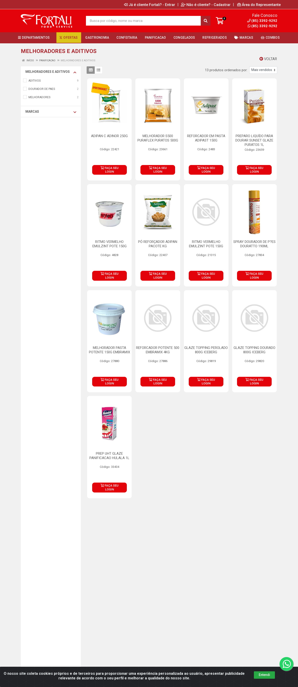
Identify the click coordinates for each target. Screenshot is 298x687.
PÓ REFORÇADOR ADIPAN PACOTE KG (157, 244)
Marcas (50, 112)
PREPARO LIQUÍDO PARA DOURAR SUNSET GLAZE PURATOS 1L (254, 140)
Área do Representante (259, 4)
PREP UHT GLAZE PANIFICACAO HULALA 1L (109, 455)
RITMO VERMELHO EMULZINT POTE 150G (109, 244)
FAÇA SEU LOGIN (109, 169)
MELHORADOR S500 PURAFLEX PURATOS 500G (157, 138)
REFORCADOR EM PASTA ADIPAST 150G (206, 138)
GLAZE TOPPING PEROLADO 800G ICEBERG (206, 350)
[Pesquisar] (205, 21)
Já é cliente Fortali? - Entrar (149, 4)
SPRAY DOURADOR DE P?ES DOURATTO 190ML (254, 244)
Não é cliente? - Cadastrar (206, 4)
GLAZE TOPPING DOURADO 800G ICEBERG (254, 350)
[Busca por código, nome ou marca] (143, 21)
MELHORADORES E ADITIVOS (50, 72)
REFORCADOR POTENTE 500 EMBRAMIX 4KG (157, 350)
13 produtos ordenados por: (226, 70)
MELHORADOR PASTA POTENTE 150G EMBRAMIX (109, 350)
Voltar (268, 59)
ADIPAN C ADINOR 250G (109, 136)
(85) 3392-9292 (262, 26)
